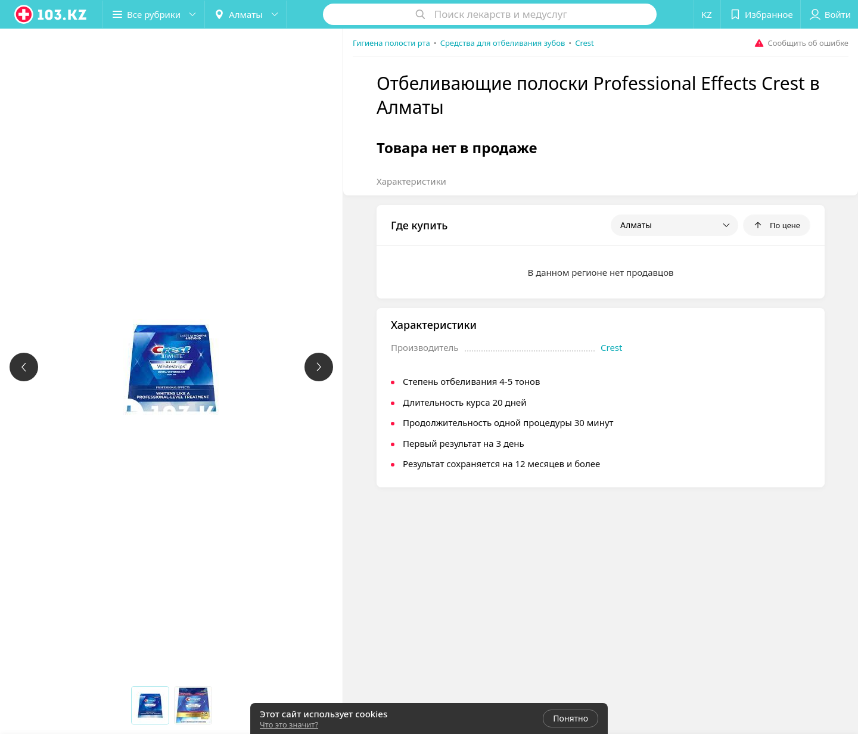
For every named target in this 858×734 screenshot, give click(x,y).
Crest (611, 347)
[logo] (51, 14)
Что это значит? (289, 724)
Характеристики (411, 181)
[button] (153, 14)
